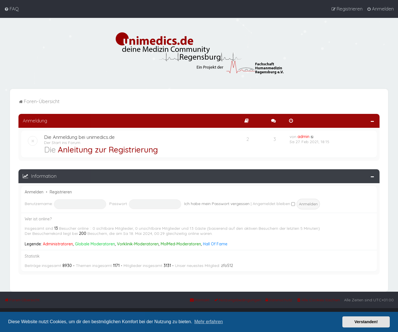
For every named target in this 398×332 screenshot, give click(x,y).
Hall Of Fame (215, 243)
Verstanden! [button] (366, 322)
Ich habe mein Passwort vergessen (217, 203)
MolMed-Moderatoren (181, 243)
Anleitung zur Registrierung (108, 149)
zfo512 (227, 265)
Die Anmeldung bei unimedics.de (79, 136)
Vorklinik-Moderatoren (138, 243)
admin (303, 136)
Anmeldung (35, 120)
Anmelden (34, 191)
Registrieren (61, 191)
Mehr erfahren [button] (208, 321)
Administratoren (58, 243)
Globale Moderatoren (95, 243)
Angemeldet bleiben (274, 203)
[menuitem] (11, 9)
